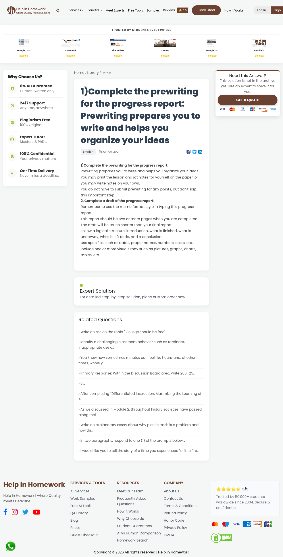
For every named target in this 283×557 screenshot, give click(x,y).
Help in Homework (34, 484)
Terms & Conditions (181, 505)
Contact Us (173, 498)
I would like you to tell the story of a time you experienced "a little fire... (140, 450)
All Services (80, 491)
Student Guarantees (134, 526)
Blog (74, 520)
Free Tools (135, 10)
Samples (153, 10)
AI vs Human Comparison (139, 533)
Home (79, 72)
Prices (75, 527)
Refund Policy (175, 513)
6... (83, 383)
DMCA (169, 535)
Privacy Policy (175, 527)
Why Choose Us (130, 518)
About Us (171, 491)
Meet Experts (115, 10)
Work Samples (82, 498)
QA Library (79, 513)
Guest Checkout (84, 535)
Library (93, 72)
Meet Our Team (130, 491)
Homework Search (132, 540)
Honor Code (174, 520)
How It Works (233, 10)
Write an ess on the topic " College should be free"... (124, 332)
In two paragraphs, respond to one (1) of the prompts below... (133, 440)
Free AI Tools (81, 505)
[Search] (58, 10)
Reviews (175, 10)
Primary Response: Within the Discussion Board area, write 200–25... (138, 373)
